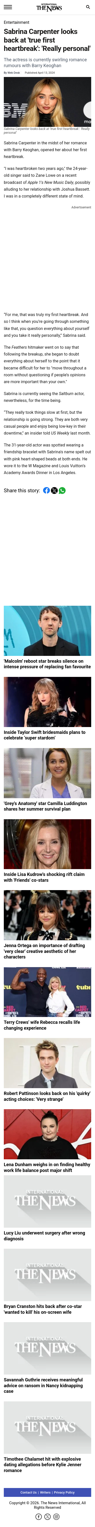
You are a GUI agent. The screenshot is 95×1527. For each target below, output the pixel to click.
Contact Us (29, 1492)
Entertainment (16, 22)
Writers (45, 1492)
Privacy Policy (64, 1492)
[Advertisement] (47, 257)
